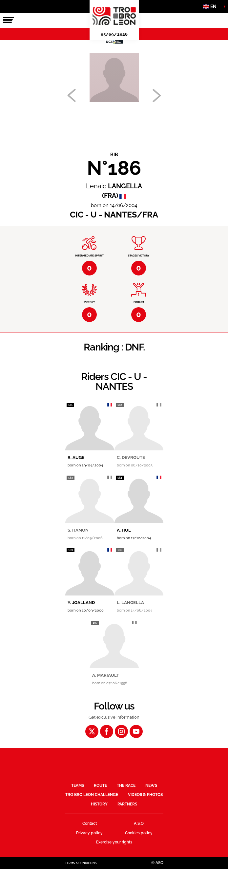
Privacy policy (89, 833)
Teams (77, 785)
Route (100, 785)
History (99, 804)
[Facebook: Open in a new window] (106, 731)
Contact (89, 823)
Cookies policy (139, 833)
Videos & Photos (145, 794)
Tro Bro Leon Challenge (91, 794)
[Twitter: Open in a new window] (91, 731)
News (151, 785)
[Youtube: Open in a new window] (136, 731)
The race (126, 785)
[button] (211, 6)
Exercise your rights (114, 842)
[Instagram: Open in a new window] (121, 731)
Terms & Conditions (81, 863)
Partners (127, 804)
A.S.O (139, 823)
